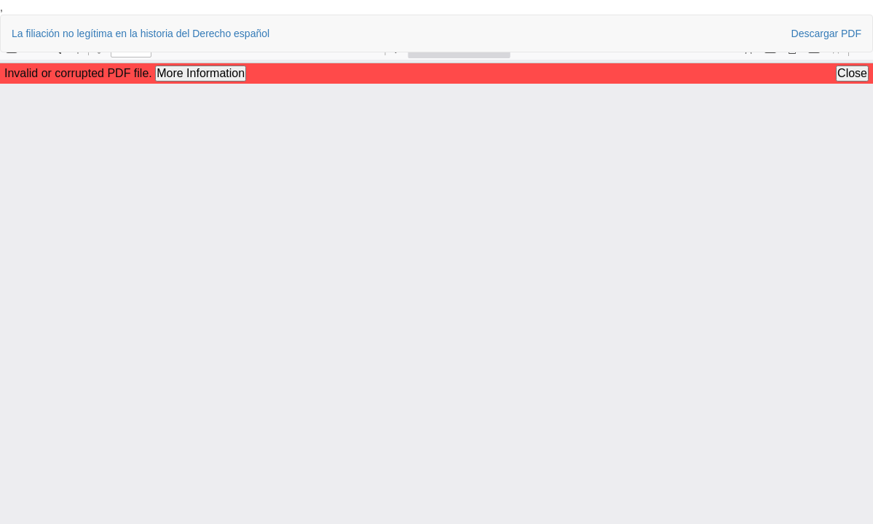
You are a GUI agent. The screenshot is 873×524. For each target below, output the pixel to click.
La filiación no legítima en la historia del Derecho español (140, 33)
